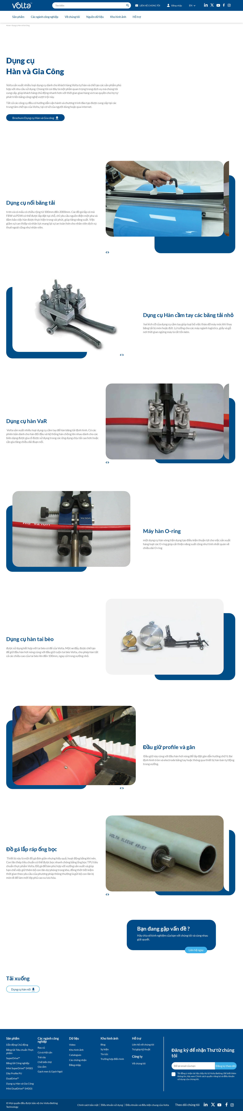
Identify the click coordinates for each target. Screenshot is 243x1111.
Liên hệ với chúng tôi (143, 1044)
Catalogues (75, 1054)
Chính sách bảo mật (88, 1104)
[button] (108, 252)
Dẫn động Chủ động (17, 1044)
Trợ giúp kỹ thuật (141, 1049)
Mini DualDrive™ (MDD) (19, 1088)
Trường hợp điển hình (112, 1058)
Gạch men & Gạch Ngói (50, 1071)
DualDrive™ (12, 1078)
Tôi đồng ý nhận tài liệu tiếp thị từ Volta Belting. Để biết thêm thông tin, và (206, 1076)
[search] (91, 5)
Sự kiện (105, 1049)
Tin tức (104, 1054)
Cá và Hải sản (45, 1052)
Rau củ (41, 1047)
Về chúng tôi (72, 16)
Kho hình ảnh (118, 16)
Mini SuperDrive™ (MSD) (19, 1068)
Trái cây (42, 1057)
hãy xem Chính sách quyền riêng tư (204, 1076)
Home (8, 25)
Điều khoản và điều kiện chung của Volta (147, 1104)
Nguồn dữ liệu (95, 16)
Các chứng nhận (77, 1059)
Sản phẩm (18, 16)
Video (72, 1044)
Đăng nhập (75, 1064)
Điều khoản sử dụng (112, 1104)
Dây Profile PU (14, 1073)
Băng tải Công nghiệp (17, 1063)
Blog (103, 1044)
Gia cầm (42, 1066)
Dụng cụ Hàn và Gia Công (20, 1083)
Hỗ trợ (137, 16)
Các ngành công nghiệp (44, 16)
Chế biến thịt (45, 1061)
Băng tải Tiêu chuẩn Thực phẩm (19, 1051)
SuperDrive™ (13, 1058)
